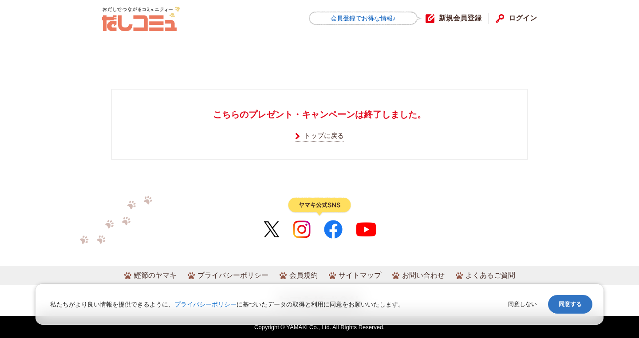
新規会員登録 (460, 18)
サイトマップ (360, 275)
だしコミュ (141, 19)
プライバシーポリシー (232, 275)
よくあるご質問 (490, 275)
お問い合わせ (423, 275)
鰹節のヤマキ (155, 275)
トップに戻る (324, 135)
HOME (122, 50)
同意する (570, 304)
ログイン (523, 18)
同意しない (522, 304)
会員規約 (303, 275)
